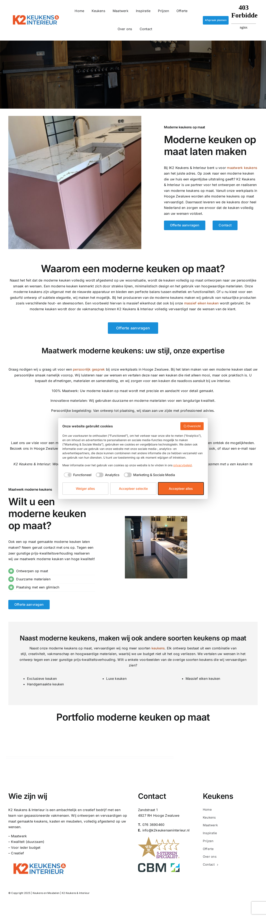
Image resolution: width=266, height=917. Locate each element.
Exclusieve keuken (42, 678)
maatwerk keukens (242, 168)
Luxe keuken (116, 678)
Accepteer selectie (133, 488)
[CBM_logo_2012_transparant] (159, 865)
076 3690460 (153, 825)
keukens (158, 648)
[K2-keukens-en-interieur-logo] (35, 13)
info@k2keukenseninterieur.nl (166, 830)
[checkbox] (76, 474)
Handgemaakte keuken (45, 684)
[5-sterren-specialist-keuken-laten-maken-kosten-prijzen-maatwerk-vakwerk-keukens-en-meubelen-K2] (159, 838)
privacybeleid (182, 465)
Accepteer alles (181, 488)
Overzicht (192, 426)
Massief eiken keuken (203, 678)
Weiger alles (85, 488)
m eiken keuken (201, 303)
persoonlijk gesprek (89, 369)
